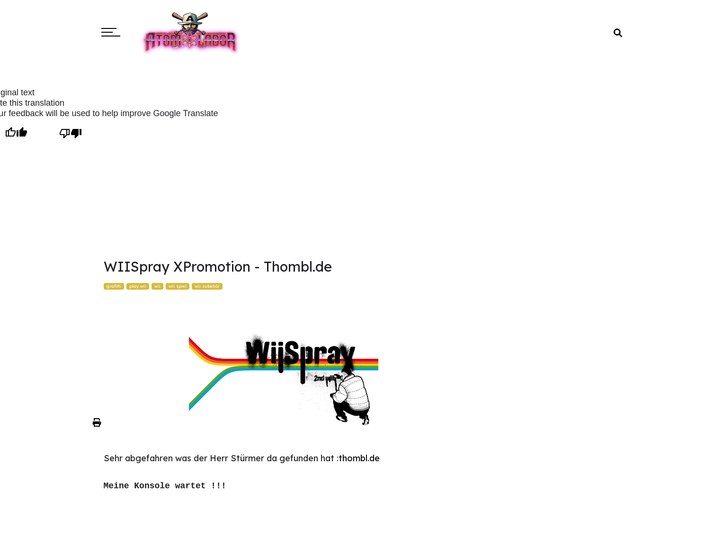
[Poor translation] (70, 133)
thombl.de (359, 458)
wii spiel (178, 286)
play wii (137, 286)
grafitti (114, 286)
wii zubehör (207, 286)
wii (157, 286)
